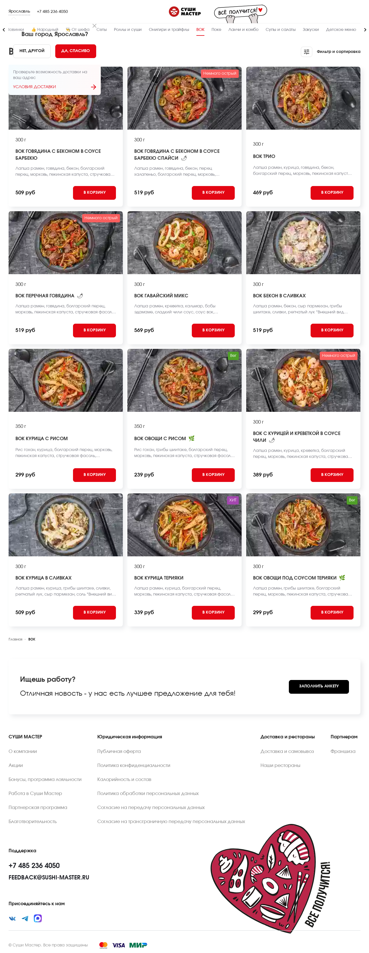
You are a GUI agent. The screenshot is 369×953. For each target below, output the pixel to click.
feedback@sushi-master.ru (49, 878)
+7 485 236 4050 (52, 12)
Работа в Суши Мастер (35, 793)
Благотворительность (33, 821)
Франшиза (343, 751)
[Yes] (75, 51)
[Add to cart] (94, 193)
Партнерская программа (38, 807)
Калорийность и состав (124, 779)
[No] (32, 51)
